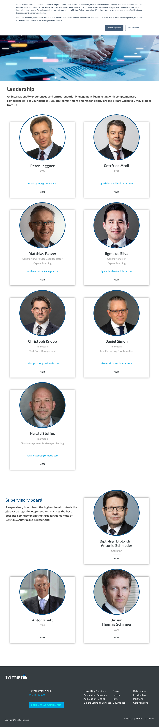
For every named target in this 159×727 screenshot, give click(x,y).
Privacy (150, 718)
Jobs (115, 698)
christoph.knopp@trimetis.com (42, 363)
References (139, 690)
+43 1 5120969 (37, 694)
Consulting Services (95, 690)
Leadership (139, 694)
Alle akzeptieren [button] (114, 28)
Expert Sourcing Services (97, 702)
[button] (42, 192)
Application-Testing (94, 698)
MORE (42, 192)
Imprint (140, 718)
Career (116, 694)
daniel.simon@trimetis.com (116, 363)
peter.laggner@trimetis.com (42, 183)
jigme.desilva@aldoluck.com (116, 271)
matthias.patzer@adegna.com (42, 271)
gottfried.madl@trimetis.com (116, 183)
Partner (137, 698)
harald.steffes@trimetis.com (42, 455)
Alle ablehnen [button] (133, 28)
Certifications (140, 702)
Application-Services (95, 694)
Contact (128, 718)
